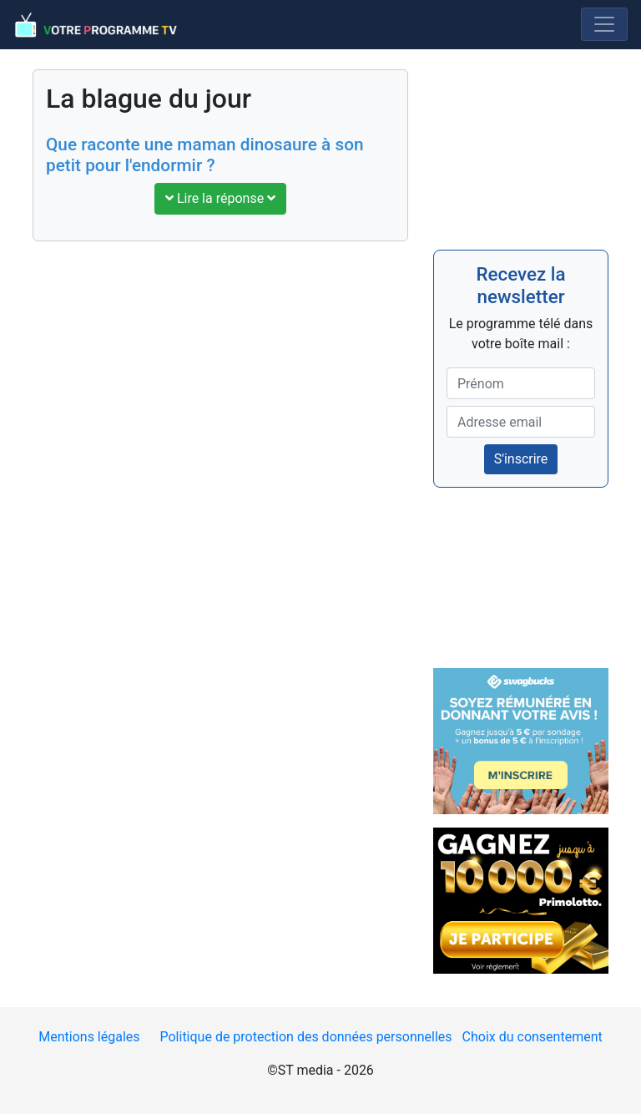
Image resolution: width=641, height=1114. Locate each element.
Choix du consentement (532, 1037)
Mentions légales (88, 1037)
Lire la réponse (220, 198)
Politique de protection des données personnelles (305, 1037)
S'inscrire (521, 459)
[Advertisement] (220, 378)
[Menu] (604, 24)
